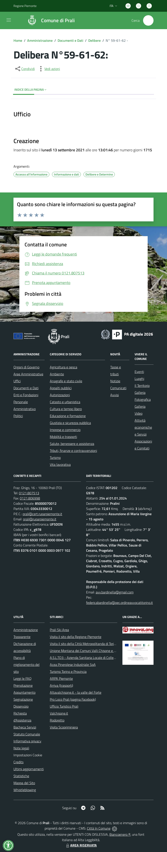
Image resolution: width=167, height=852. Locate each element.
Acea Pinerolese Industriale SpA (73, 664)
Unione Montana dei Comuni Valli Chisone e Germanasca (91, 650)
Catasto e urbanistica (65, 401)
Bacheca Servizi (24, 727)
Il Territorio (142, 385)
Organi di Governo (26, 367)
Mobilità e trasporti (63, 436)
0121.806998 (30, 498)
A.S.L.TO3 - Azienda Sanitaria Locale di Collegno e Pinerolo (92, 657)
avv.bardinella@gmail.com (115, 592)
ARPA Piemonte (61, 678)
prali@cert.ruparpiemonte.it (42, 513)
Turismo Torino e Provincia (68, 671)
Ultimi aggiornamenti (28, 769)
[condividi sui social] (24, 68)
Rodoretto (57, 720)
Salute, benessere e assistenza (72, 443)
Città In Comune (98, 828)
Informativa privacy (27, 741)
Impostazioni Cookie (27, 755)
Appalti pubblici (61, 388)
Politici (18, 415)
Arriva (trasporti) (61, 685)
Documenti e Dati (70, 40)
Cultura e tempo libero (66, 408)
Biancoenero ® (119, 834)
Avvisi (114, 395)
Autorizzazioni (60, 395)
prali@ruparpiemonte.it (39, 519)
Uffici (17, 381)
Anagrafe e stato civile (66, 381)
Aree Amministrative (28, 374)
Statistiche (21, 775)
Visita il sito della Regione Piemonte (75, 636)
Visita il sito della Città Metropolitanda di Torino (83, 643)
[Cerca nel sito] (148, 20)
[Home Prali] (49, 20)
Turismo (55, 457)
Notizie (115, 381)
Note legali (21, 748)
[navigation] (8, 20)
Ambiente (57, 374)
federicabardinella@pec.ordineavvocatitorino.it (119, 602)
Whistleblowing (24, 789)
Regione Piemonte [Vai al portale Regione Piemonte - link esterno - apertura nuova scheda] (25, 5)
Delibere (94, 40)
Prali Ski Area (59, 629)
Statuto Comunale (26, 734)
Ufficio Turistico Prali (64, 706)
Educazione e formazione (68, 415)
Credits (18, 762)
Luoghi (139, 378)
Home (17, 40)
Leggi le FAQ (22, 678)
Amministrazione (40, 40)
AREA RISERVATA (81, 845)
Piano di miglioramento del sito (26, 664)
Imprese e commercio (65, 429)
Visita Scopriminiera (64, 727)
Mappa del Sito (24, 782)
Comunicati (118, 388)
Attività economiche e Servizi (143, 427)
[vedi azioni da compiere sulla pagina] (49, 68)
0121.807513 (29, 493)
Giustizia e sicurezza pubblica (70, 422)
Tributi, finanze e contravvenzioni (73, 450)
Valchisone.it (59, 713)
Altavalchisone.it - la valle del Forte (75, 692)
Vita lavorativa (60, 464)
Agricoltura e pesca (63, 367)
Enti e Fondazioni (25, 395)
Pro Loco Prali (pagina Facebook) (73, 699)
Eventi (139, 371)
